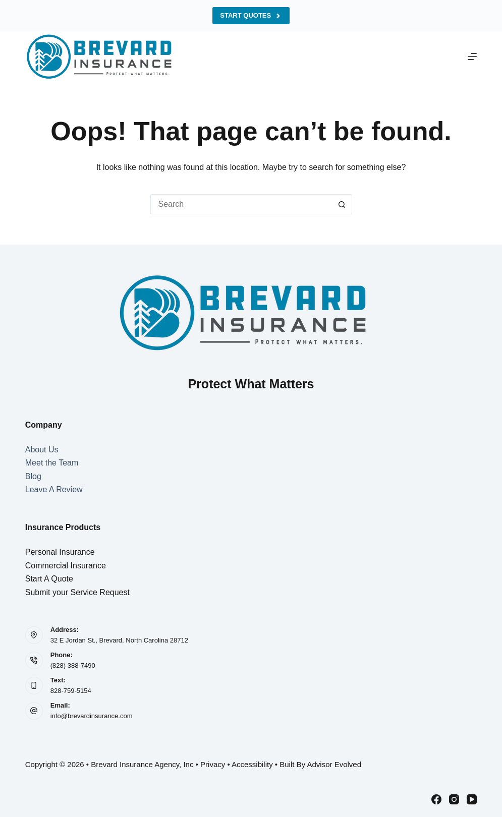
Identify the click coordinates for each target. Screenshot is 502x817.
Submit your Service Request (77, 592)
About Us (42, 449)
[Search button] (342, 204)
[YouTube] (472, 799)
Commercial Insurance (65, 565)
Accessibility (252, 764)
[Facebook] (436, 799)
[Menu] (472, 56)
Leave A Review (54, 489)
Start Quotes (251, 16)
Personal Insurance (60, 552)
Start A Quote (49, 578)
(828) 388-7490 (72, 665)
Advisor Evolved (334, 764)
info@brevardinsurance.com (91, 716)
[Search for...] (241, 204)
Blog (33, 476)
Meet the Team (52, 462)
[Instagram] (454, 799)
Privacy (212, 764)
